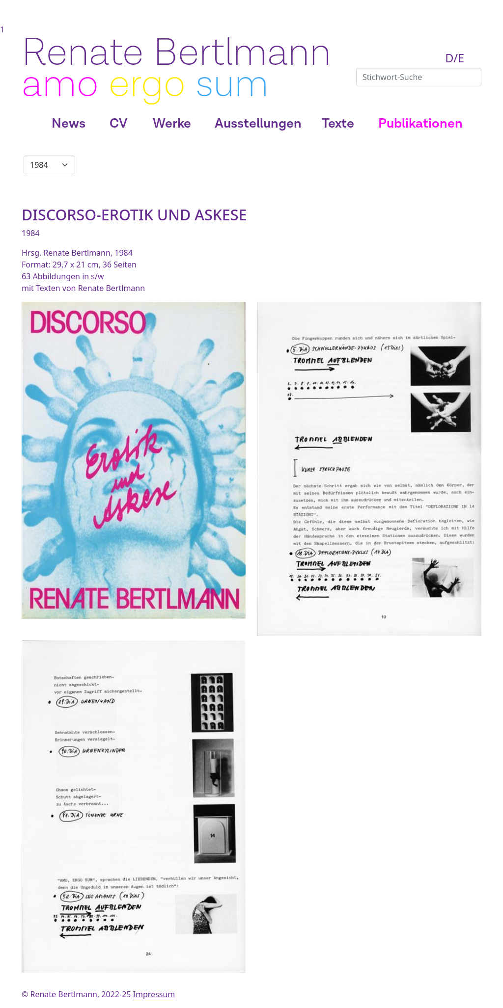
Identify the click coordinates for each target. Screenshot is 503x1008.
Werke (172, 124)
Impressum (154, 994)
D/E (454, 58)
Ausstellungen (258, 124)
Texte (338, 124)
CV (118, 124)
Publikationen (420, 124)
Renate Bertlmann (176, 53)
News (68, 124)
